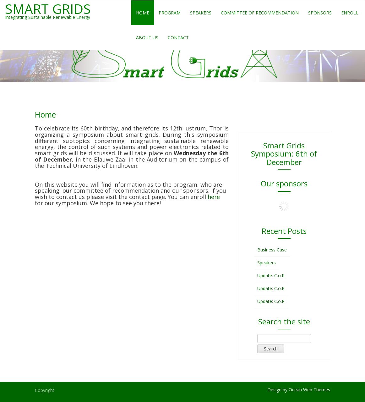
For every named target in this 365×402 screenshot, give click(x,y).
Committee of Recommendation (260, 13)
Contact (178, 38)
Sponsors (320, 13)
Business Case (272, 250)
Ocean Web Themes (309, 390)
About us (147, 38)
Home (142, 13)
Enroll (349, 13)
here (214, 197)
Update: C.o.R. (271, 275)
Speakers (200, 13)
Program (170, 13)
